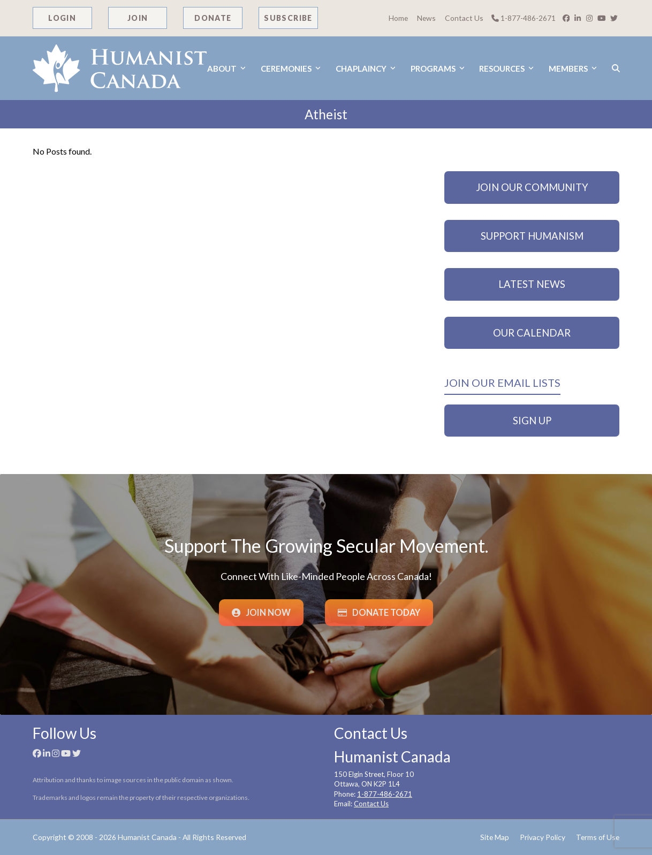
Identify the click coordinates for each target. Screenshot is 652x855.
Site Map (494, 837)
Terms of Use (597, 837)
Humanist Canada (147, 837)
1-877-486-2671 (523, 17)
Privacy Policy (542, 837)
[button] (615, 68)
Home (398, 17)
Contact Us (464, 17)
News (426, 17)
